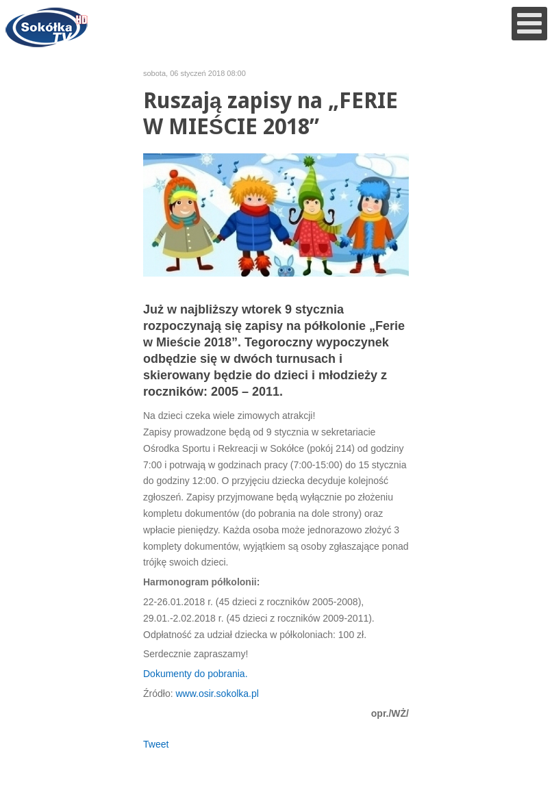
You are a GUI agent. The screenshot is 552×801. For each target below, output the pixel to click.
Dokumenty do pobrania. (195, 673)
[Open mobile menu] (529, 23)
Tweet (155, 744)
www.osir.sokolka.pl (216, 693)
